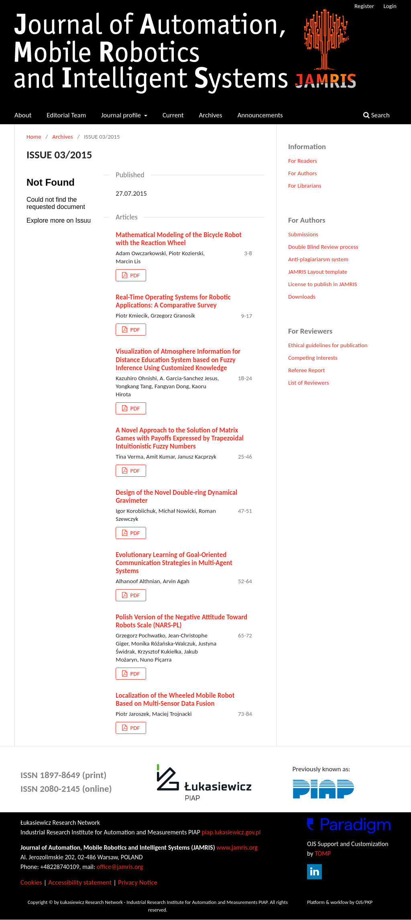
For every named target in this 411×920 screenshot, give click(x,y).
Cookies (31, 882)
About (22, 115)
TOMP (323, 853)
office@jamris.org (120, 867)
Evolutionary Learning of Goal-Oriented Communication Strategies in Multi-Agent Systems (174, 563)
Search (376, 115)
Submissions (303, 234)
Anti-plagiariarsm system (318, 259)
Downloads (301, 296)
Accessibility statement (80, 882)
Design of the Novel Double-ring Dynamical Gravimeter (176, 496)
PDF (134, 275)
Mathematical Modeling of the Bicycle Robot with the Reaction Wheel (179, 239)
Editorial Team (66, 115)
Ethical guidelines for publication (328, 345)
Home (33, 136)
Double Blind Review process (323, 246)
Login (390, 6)
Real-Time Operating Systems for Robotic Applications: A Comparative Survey (173, 301)
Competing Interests (313, 357)
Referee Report (306, 370)
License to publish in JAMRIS (322, 284)
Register (364, 6)
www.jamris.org (237, 847)
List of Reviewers (308, 382)
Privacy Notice (137, 882)
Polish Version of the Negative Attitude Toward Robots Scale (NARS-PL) (181, 621)
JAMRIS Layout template (317, 271)
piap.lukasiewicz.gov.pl (230, 832)
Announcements (260, 115)
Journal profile (121, 115)
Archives (210, 115)
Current (173, 115)
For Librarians (304, 185)
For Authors (302, 173)
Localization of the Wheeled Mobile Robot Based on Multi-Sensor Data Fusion (175, 699)
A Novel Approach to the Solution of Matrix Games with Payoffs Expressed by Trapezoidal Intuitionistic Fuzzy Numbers (180, 438)
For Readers (302, 160)
